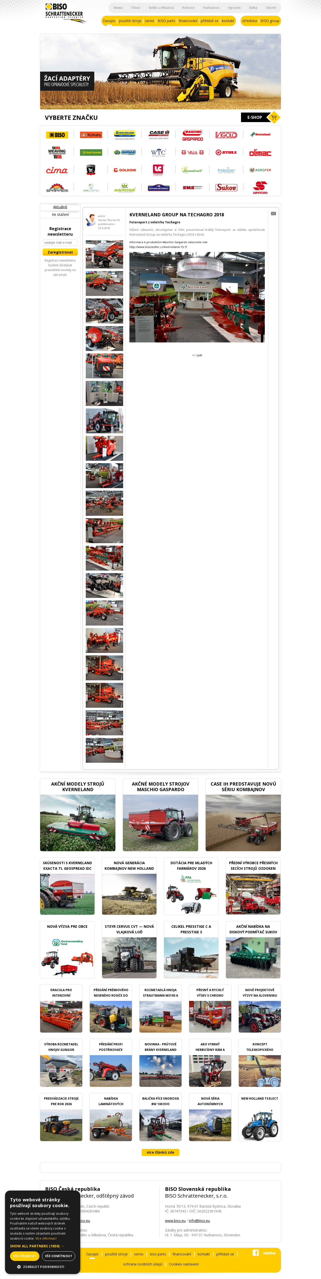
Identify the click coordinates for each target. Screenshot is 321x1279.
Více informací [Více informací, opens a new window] (45, 1238)
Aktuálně (60, 206)
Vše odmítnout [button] (58, 1256)
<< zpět (197, 355)
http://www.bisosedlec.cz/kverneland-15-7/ (158, 247)
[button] (42, 1246)
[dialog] (42, 1232)
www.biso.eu (175, 1220)
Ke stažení (60, 214)
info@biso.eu (199, 1220)
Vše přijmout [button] (24, 1256)
